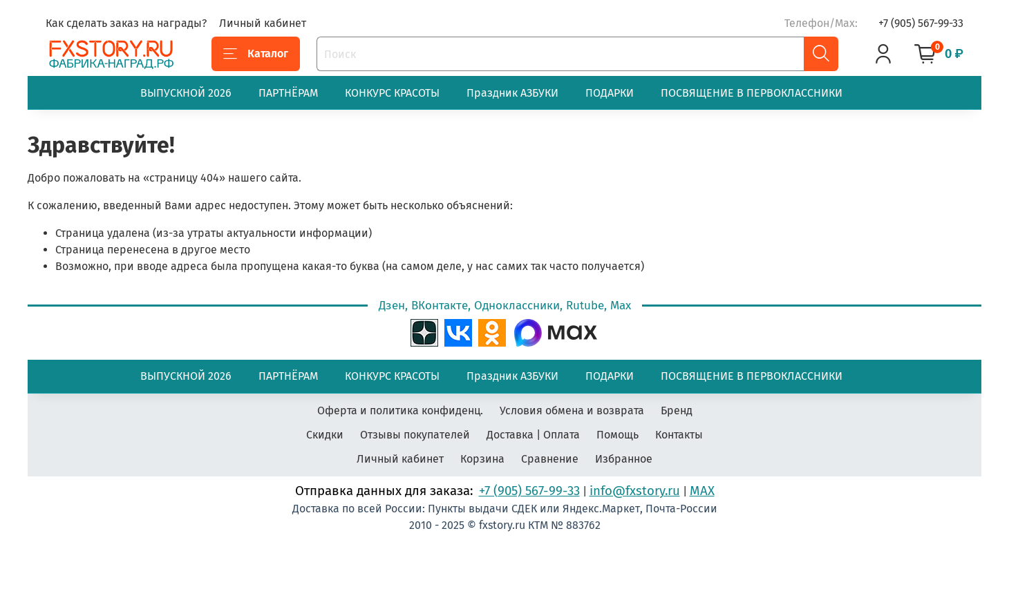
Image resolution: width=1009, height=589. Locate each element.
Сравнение (549, 458)
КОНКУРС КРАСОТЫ (392, 92)
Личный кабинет (262, 23)
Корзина (482, 458)
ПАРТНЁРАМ (288, 92)
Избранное (623, 458)
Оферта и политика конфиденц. (400, 410)
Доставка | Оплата (533, 434)
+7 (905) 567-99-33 (920, 23)
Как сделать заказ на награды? (126, 23)
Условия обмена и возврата (572, 410)
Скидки (324, 434)
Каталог (255, 54)
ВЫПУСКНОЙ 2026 (186, 92)
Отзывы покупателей (415, 434)
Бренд (676, 410)
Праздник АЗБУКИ (512, 92)
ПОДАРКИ (609, 92)
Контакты (679, 434)
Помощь (617, 434)
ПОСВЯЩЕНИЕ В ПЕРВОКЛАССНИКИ (751, 92)
